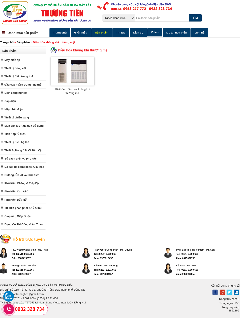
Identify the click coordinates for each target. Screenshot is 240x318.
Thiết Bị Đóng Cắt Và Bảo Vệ (22, 150)
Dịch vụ (138, 32)
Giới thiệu (80, 32)
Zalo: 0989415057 (21, 258)
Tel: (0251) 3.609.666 (23, 254)
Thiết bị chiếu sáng (16, 117)
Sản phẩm (101, 32)
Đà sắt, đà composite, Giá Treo (24, 166)
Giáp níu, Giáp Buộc (17, 216)
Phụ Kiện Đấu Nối (15, 199)
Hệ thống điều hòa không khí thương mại (72, 91)
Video (155, 32)
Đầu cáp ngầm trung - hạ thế (22, 84)
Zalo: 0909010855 (185, 274)
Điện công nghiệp (15, 92)
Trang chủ (60, 32)
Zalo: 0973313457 (103, 258)
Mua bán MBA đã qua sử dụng (24, 125)
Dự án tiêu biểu (176, 32)
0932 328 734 (30, 309)
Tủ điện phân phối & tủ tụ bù (22, 207)
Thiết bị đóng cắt (15, 68)
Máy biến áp (12, 60)
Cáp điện (10, 101)
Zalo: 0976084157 (103, 274)
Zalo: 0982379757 (21, 274)
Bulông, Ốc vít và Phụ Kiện (21, 175)
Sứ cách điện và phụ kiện (20, 158)
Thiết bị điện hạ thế (16, 142)
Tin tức (120, 32)
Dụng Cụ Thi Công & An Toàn (23, 224)
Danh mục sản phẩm (23, 33)
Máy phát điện (13, 109)
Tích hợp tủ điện (14, 134)
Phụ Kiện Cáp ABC (16, 191)
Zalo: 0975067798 (185, 258)
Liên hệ (199, 32)
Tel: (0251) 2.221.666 (105, 269)
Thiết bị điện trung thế (18, 76)
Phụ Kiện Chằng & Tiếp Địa (21, 183)
